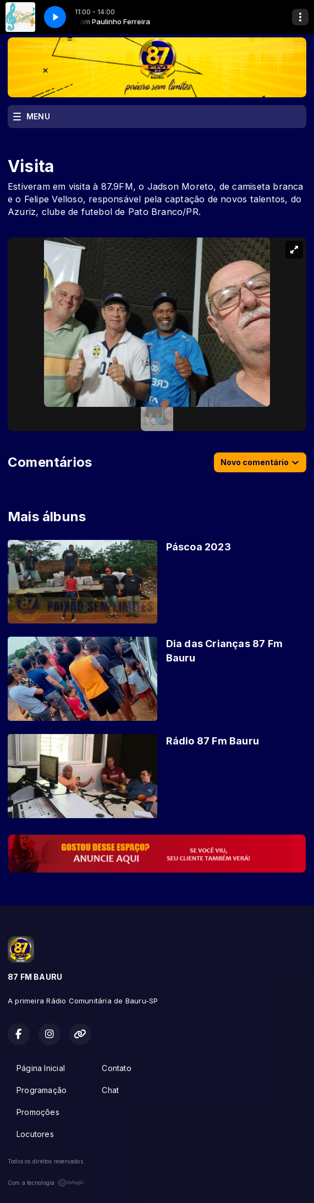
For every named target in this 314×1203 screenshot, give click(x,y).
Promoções (37, 1112)
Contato (116, 1068)
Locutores (35, 1134)
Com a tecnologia (46, 1183)
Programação (41, 1090)
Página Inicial (40, 1068)
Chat (110, 1090)
